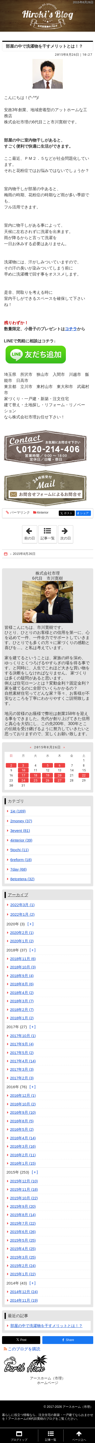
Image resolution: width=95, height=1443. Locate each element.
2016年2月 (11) (23, 1155)
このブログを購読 (24, 1349)
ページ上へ (79, 1439)
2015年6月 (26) (23, 1232)
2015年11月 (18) (24, 1189)
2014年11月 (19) (24, 1300)
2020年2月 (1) (22, 933)
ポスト (68, 513)
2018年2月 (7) (22, 1010)
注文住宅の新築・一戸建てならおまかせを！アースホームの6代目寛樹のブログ (47, 16)
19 (47, 775)
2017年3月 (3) (22, 1069)
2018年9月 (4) (22, 976)
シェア (85, 513)
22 (84, 775)
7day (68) (18, 869)
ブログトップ (19, 1439)
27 (59, 780)
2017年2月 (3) (22, 1078)
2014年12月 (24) (24, 1292)
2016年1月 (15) (23, 1163)
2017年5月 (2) (22, 1053)
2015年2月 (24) (23, 1266)
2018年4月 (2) (22, 993)
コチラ (71, 329)
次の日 (66, 532)
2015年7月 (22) (23, 1223)
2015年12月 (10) (24, 1181)
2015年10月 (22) (24, 1198)
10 (23, 770)
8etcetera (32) (22, 879)
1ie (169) (18, 811)
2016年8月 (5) (22, 1121)
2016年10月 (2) (23, 1104)
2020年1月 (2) (22, 941)
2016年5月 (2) (22, 1129)
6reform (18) (21, 859)
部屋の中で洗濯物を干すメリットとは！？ (44, 46)
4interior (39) (21, 840)
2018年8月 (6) (22, 984)
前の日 (30, 532)
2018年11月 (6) (23, 959)
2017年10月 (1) (23, 1036)
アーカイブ (18, 895)
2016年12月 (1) (23, 1096)
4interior (42, 512)
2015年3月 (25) (23, 1257)
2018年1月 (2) (22, 1018)
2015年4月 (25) (23, 1249)
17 (23, 775)
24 (23, 780)
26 (47, 780)
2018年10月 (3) (23, 967)
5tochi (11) (19, 850)
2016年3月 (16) (23, 1146)
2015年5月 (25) (23, 1240)
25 (35, 780)
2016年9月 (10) (23, 1112)
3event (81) (20, 830)
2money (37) (21, 821)
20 (59, 775)
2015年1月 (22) (23, 1274)
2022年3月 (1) (22, 905)
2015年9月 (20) (23, 1206)
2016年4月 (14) (23, 1138)
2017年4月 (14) (23, 1061)
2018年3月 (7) (22, 1001)
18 (35, 775)
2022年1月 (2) (22, 914)
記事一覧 (48, 538)
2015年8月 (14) (23, 1215)
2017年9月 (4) (22, 1044)
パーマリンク (19, 513)
